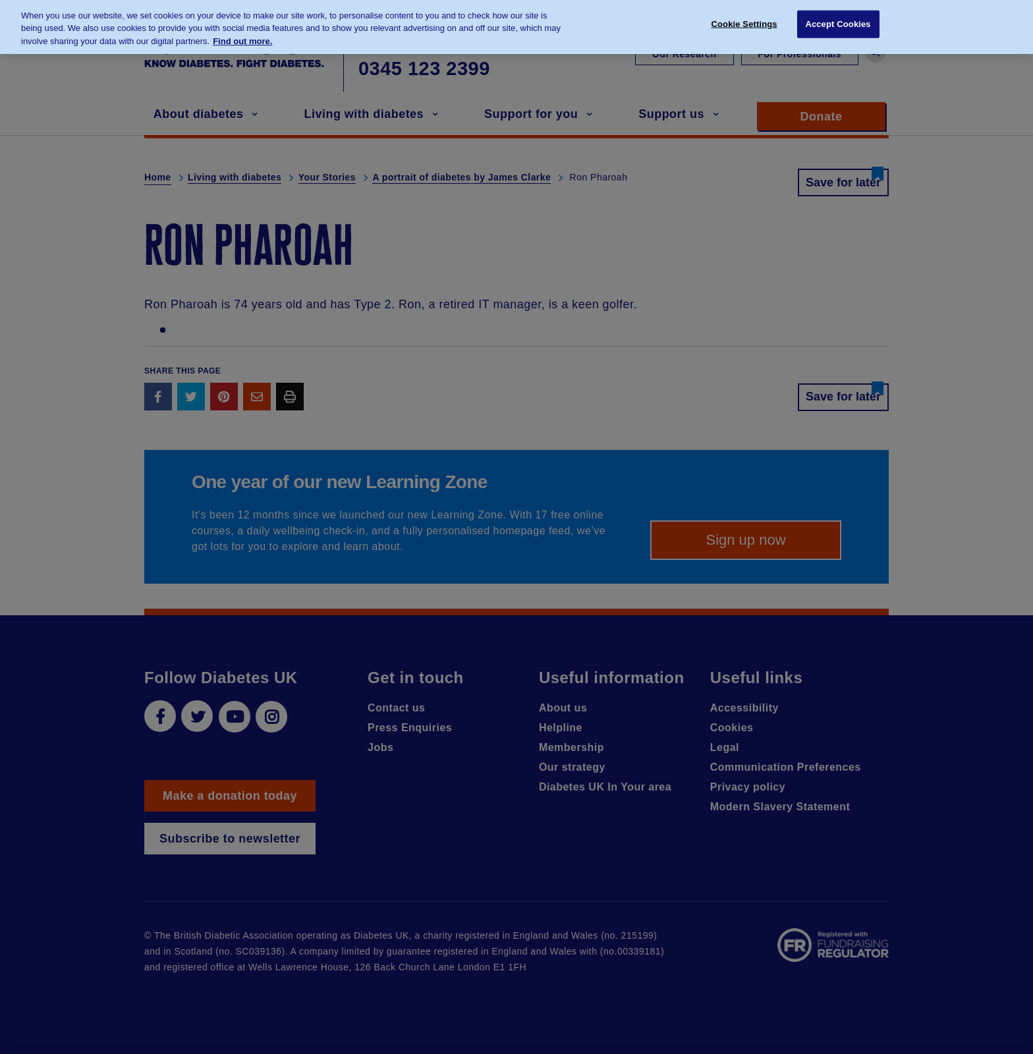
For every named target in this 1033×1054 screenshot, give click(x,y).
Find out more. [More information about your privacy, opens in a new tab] (242, 34)
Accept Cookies (837, 17)
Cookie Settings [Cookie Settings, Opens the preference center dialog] (744, 17)
